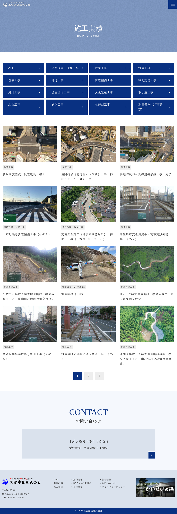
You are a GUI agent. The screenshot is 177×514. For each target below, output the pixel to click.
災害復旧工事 (61, 92)
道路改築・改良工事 (65, 68)
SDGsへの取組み (82, 483)
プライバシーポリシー (113, 487)
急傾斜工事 (102, 104)
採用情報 (78, 479)
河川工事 (14, 92)
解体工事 (58, 104)
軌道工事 (144, 68)
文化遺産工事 (104, 92)
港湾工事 (58, 80)
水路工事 (14, 104)
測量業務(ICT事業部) (150, 107)
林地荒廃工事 (147, 80)
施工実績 (58, 487)
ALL (11, 68)
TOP (56, 479)
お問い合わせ (109, 483)
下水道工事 (145, 92)
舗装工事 (14, 80)
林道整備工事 (104, 80)
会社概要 (78, 487)
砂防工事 (101, 68)
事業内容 (58, 483)
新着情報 (106, 479)
